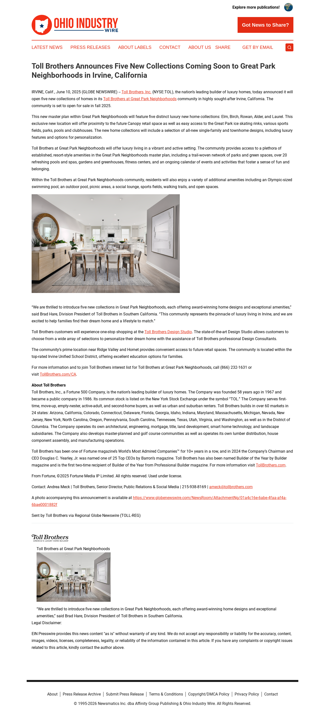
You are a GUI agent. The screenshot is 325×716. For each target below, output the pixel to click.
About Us (199, 47)
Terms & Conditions (166, 694)
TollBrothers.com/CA (58, 374)
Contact (170, 47)
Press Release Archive (82, 694)
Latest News (47, 47)
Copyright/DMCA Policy (208, 694)
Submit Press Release (125, 694)
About (52, 694)
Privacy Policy (247, 694)
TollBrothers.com (270, 465)
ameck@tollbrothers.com (231, 486)
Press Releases (90, 47)
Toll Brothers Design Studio (168, 331)
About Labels (134, 47)
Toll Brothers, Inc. (136, 92)
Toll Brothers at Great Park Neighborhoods (140, 99)
